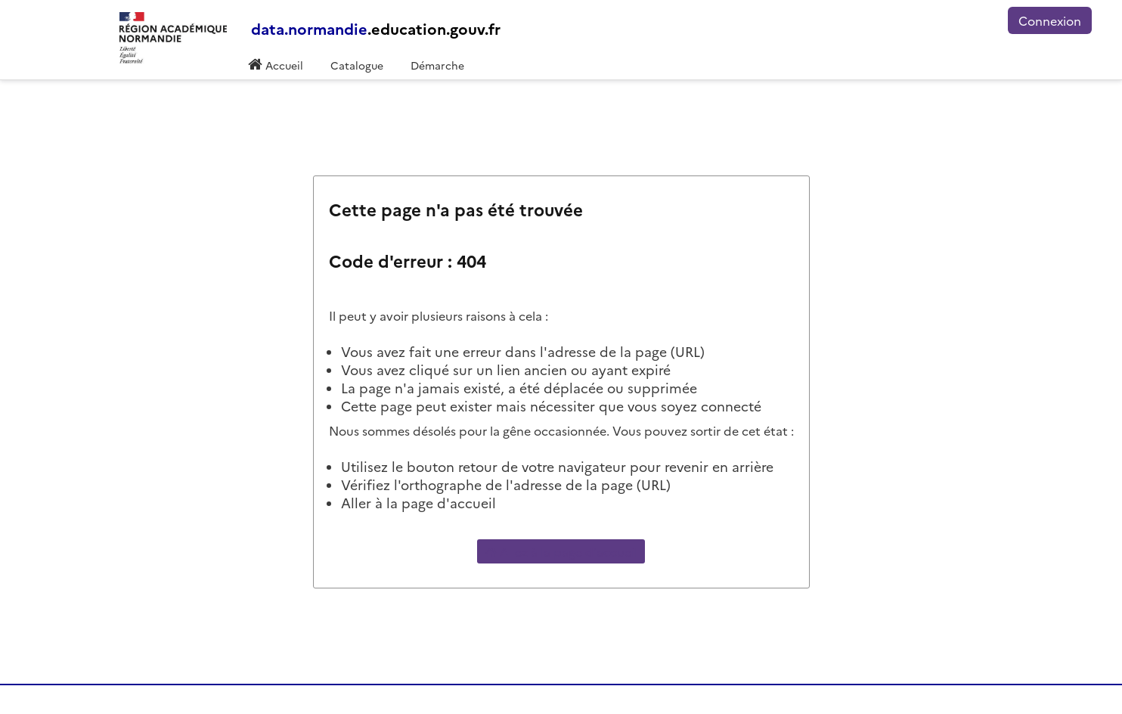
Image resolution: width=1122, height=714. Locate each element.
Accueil (282, 65)
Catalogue (356, 65)
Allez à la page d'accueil (561, 551)
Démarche (437, 65)
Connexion (1049, 20)
